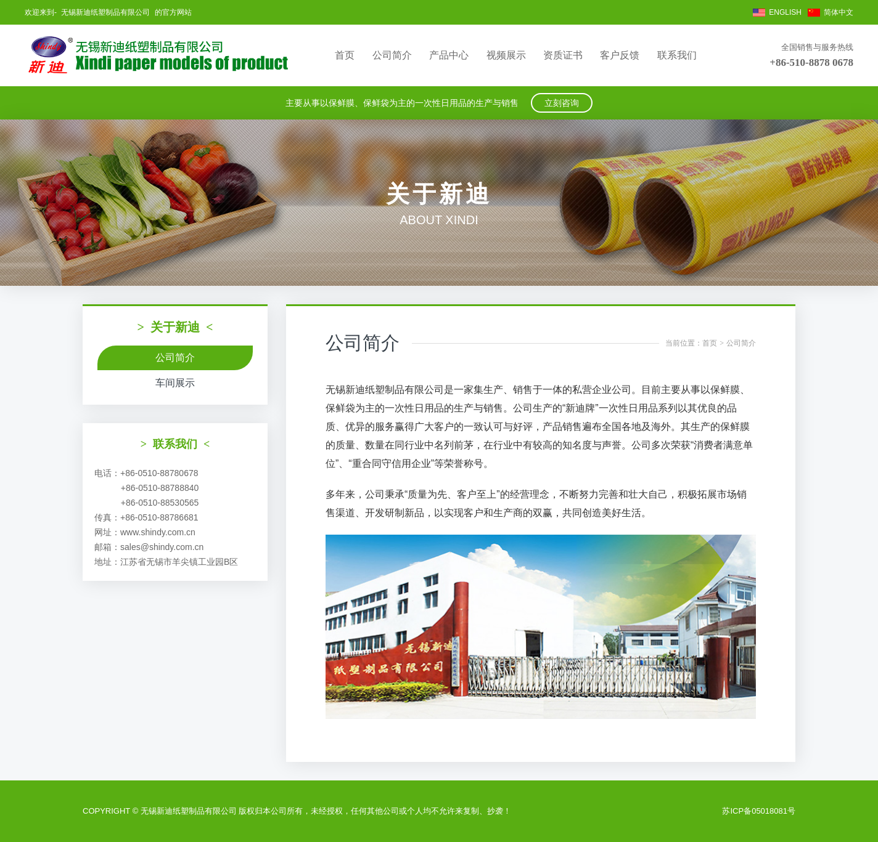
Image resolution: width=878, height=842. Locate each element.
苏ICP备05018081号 (758, 811)
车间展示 (175, 383)
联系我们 (677, 55)
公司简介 (392, 55)
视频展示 (506, 55)
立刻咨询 (561, 103)
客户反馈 (619, 55)
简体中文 (838, 12)
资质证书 (563, 55)
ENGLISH (785, 12)
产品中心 (449, 55)
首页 (345, 55)
